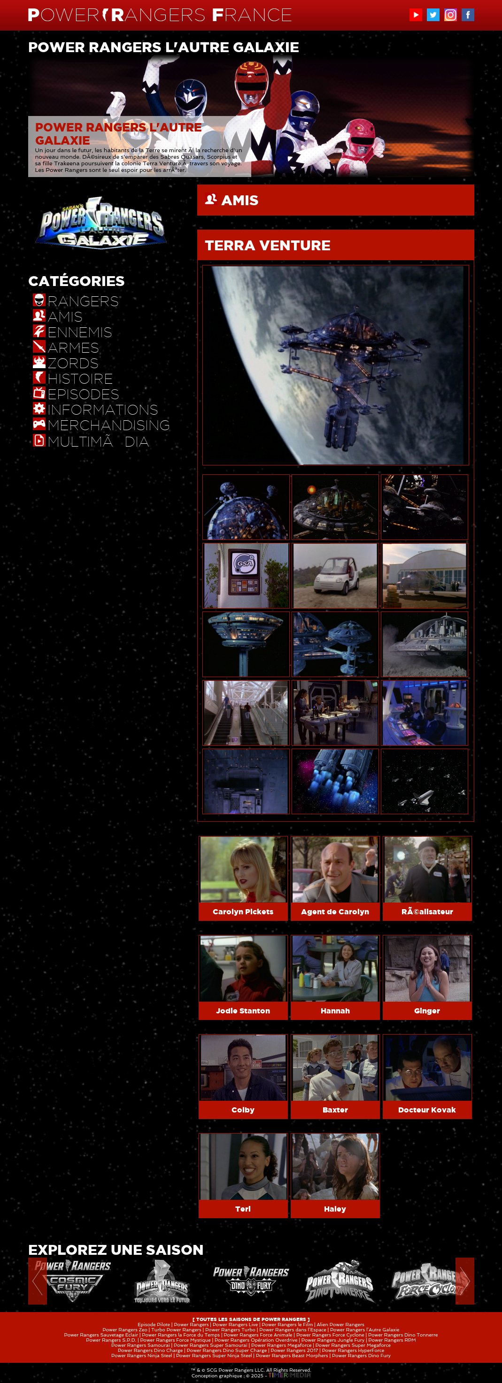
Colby (243, 1109)
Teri (243, 1209)
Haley (335, 1209)
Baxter (335, 1109)
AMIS (240, 200)
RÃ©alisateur (427, 911)
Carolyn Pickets (243, 911)
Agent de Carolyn (335, 911)
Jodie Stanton (243, 1010)
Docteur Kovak (427, 1109)
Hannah (335, 1010)
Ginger (427, 1010)
